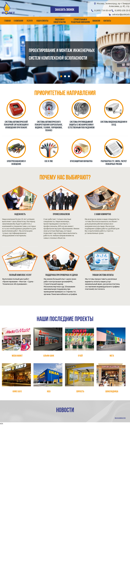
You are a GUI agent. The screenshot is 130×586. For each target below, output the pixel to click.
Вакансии (96, 21)
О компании (18, 21)
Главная (7, 21)
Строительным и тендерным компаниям (80, 20)
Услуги (30, 21)
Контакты (107, 21)
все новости (120, 418)
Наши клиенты (42, 21)
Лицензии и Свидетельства (60, 20)
